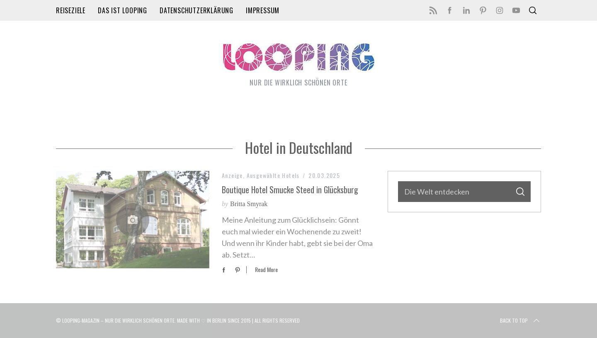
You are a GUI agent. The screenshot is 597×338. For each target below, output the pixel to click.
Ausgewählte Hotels (273, 175)
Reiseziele (70, 10)
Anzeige (232, 175)
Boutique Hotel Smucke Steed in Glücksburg (290, 189)
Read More (266, 269)
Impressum (262, 10)
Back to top (520, 320)
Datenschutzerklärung (196, 10)
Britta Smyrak (248, 203)
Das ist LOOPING (122, 10)
